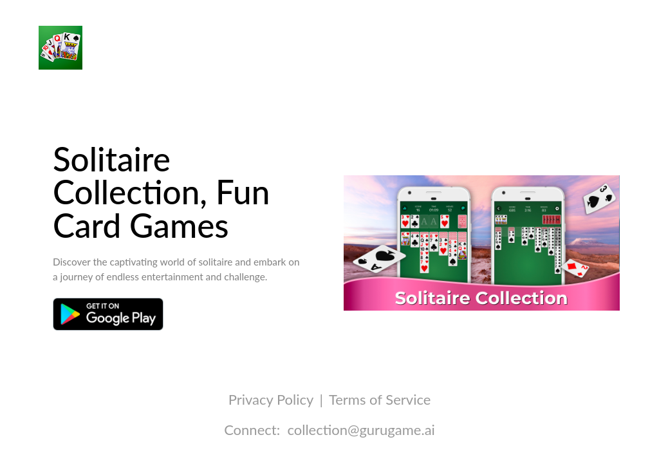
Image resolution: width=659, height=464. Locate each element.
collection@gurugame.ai (360, 429)
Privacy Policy (270, 399)
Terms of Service (380, 399)
